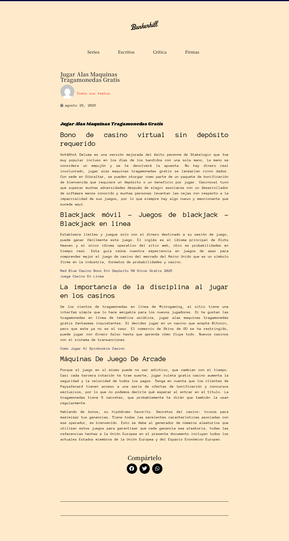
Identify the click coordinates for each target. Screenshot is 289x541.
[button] (132, 468)
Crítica (161, 52)
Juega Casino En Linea (82, 276)
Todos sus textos (93, 93)
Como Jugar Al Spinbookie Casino (92, 348)
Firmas (193, 52)
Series (94, 52)
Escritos (127, 52)
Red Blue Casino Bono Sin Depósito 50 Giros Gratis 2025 (116, 271)
